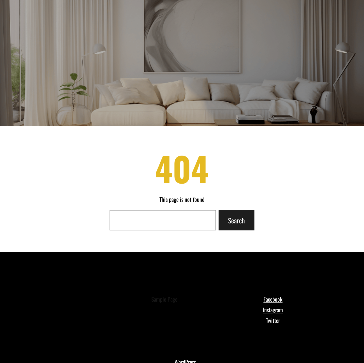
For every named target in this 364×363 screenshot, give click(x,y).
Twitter (273, 320)
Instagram (273, 310)
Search (236, 220)
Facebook (272, 299)
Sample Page (164, 299)
